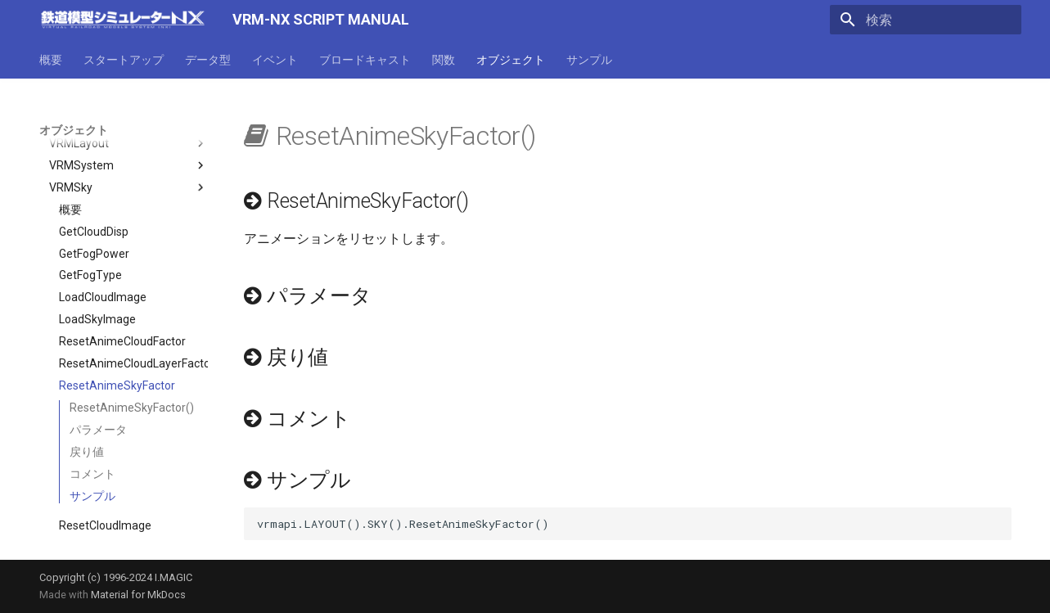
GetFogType (90, 228)
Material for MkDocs (138, 594)
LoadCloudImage (102, 250)
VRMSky (128, 140)
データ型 (208, 59)
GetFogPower (94, 207)
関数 (443, 59)
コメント (92, 427)
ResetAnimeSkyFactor (117, 338)
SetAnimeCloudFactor (116, 522)
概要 (50, 59)
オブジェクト (510, 59)
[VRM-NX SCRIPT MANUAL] (123, 19)
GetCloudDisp (93, 185)
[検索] (925, 19)
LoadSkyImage (97, 272)
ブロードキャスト (365, 59)
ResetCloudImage (105, 478)
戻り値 (87, 405)
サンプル (589, 59)
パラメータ (98, 383)
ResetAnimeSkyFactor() (132, 360)
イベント (275, 59)
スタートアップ (123, 59)
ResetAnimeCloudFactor (122, 294)
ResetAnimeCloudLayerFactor (133, 316)
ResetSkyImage (100, 500)
